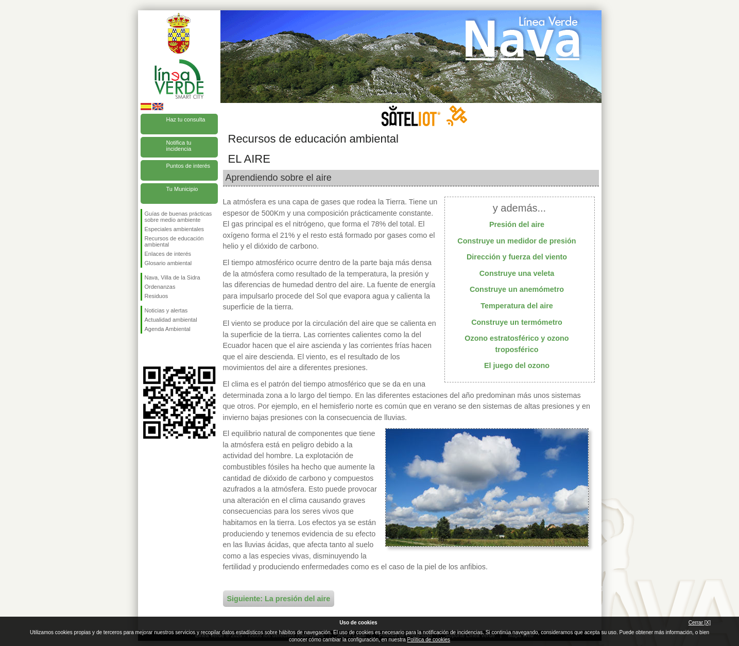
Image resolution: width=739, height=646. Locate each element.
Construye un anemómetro (517, 289)
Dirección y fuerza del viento (517, 257)
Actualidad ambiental (171, 320)
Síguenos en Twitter (164, 350)
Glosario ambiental (168, 263)
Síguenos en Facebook (147, 350)
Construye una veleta (517, 273)
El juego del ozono (516, 365)
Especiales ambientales (174, 229)
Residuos (156, 296)
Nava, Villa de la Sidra (172, 277)
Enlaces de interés (168, 254)
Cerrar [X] (700, 622)
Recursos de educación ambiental (174, 241)
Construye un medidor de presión (516, 241)
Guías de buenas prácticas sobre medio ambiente (178, 217)
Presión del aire (516, 224)
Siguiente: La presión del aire (279, 599)
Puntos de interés (188, 166)
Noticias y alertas (166, 310)
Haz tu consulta (185, 119)
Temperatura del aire (516, 306)
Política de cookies (428, 639)
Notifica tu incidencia (179, 145)
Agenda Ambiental (168, 329)
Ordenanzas (160, 287)
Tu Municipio (182, 189)
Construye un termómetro (516, 322)
